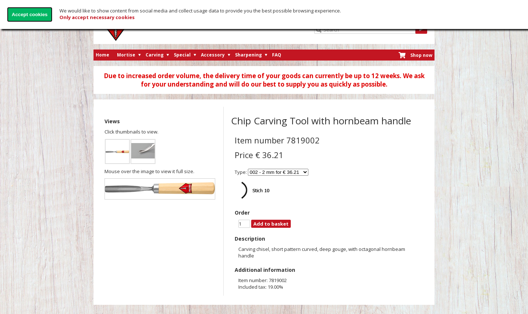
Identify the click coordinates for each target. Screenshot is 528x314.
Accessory (213, 55)
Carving (155, 55)
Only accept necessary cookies (97, 17)
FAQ (276, 55)
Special (182, 55)
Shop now (421, 55)
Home (102, 55)
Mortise (126, 55)
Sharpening (248, 55)
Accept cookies (30, 14)
